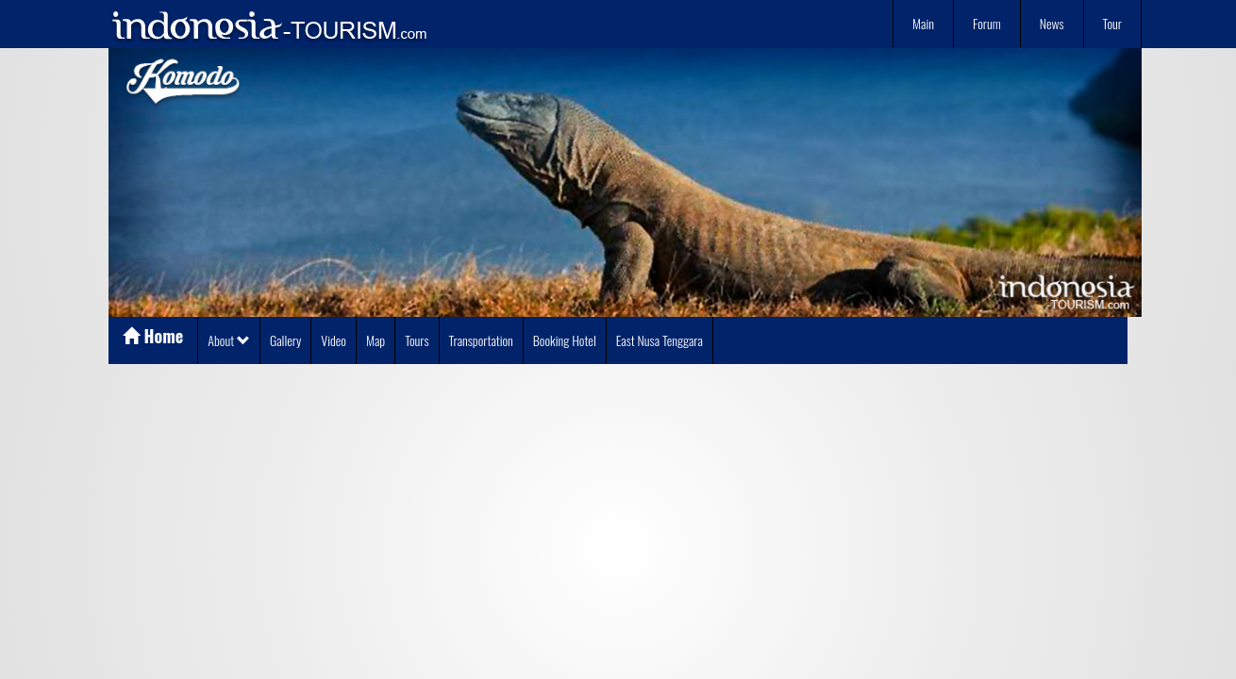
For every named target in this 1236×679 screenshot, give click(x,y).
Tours (416, 340)
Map (375, 340)
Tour (1112, 23)
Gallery (285, 340)
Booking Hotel (564, 340)
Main (923, 23)
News (1052, 23)
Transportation (481, 340)
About (229, 340)
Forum (987, 23)
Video (333, 340)
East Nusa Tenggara (659, 340)
